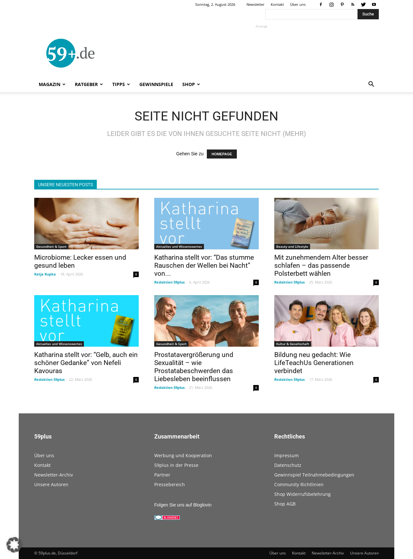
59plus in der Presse (176, 465)
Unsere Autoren (51, 484)
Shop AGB (285, 504)
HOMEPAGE (222, 154)
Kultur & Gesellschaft (292, 344)
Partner (162, 475)
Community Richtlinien (299, 484)
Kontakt (277, 4)
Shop (191, 84)
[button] (371, 85)
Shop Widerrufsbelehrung (302, 494)
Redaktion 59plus (169, 282)
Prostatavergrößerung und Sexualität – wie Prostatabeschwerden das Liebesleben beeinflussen (193, 367)
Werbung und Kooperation (183, 455)
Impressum (286, 455)
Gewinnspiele (156, 84)
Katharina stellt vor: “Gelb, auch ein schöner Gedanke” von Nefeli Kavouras (86, 363)
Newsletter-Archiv (53, 475)
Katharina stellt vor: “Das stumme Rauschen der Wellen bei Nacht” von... (204, 265)
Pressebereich (169, 484)
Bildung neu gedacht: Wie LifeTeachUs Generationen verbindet (314, 363)
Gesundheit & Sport (51, 246)
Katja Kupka (45, 274)
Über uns (298, 4)
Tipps (121, 84)
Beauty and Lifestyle (292, 246)
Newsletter (256, 4)
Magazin (52, 84)
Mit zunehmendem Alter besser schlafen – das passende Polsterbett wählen (321, 265)
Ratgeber (89, 84)
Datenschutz (287, 465)
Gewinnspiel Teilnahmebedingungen (314, 475)
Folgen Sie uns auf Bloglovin (182, 504)
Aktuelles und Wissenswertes (179, 246)
